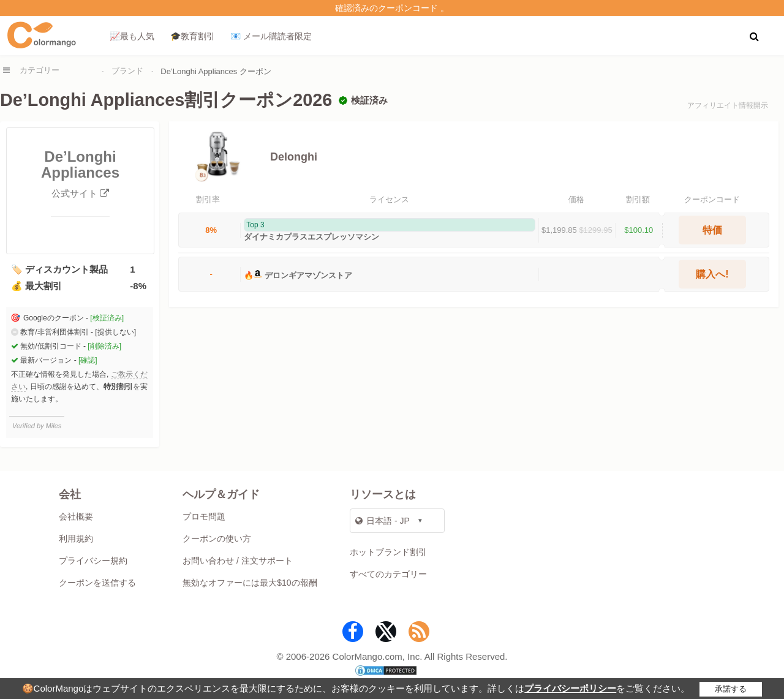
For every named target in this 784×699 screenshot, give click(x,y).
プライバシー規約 (93, 560)
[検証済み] (107, 318)
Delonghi (293, 157)
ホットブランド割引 (388, 552)
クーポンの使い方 (217, 538)
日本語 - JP (382, 521)
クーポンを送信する (97, 583)
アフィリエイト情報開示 (727, 105)
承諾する (731, 688)
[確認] (87, 360)
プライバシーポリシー (570, 688)
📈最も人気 (132, 36)
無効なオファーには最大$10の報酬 (250, 583)
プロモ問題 (204, 516)
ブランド (127, 70)
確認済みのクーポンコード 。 (392, 8)
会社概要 (76, 516)
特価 (712, 230)
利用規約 (76, 538)
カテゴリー (39, 70)
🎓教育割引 (192, 36)
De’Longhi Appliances (80, 174)
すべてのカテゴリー (388, 574)
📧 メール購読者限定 (271, 36)
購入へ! (712, 274)
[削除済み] (104, 346)
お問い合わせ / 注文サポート (238, 560)
